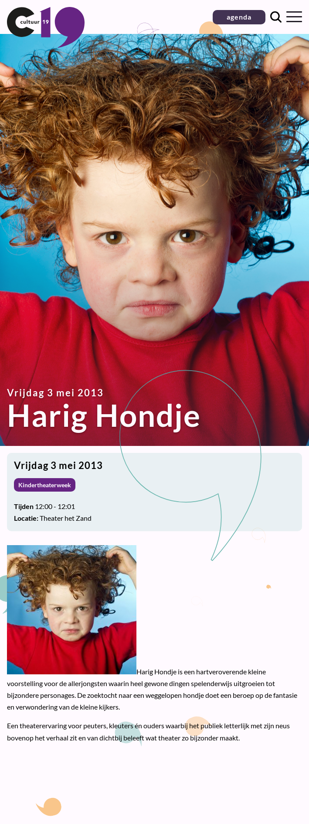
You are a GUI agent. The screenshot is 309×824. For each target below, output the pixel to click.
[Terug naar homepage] (46, 45)
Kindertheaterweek (44, 485)
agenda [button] (239, 17)
